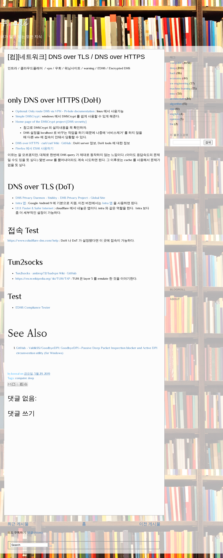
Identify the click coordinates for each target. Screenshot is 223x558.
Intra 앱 (21, 203)
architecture (177, 98)
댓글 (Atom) (35, 532)
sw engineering (179, 83)
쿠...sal (14, 23)
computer (21, 378)
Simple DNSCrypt (28, 116)
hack (173, 73)
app (172, 109)
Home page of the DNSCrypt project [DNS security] (51, 121)
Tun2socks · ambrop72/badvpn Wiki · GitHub (46, 273)
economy (176, 78)
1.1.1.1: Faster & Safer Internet (34, 208)
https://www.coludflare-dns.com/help (33, 240)
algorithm (176, 103)
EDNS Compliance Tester (33, 307)
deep (31, 378)
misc (173, 93)
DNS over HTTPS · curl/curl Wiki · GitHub (43, 143)
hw (172, 124)
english (174, 114)
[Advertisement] (187, 216)
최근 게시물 (18, 524)
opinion (174, 119)
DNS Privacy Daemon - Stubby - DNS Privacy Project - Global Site (60, 197)
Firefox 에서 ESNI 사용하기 (35, 148)
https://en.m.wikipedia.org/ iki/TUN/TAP (43, 278)
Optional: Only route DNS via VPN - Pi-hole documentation (55, 111)
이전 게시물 (149, 524)
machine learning (180, 88)
